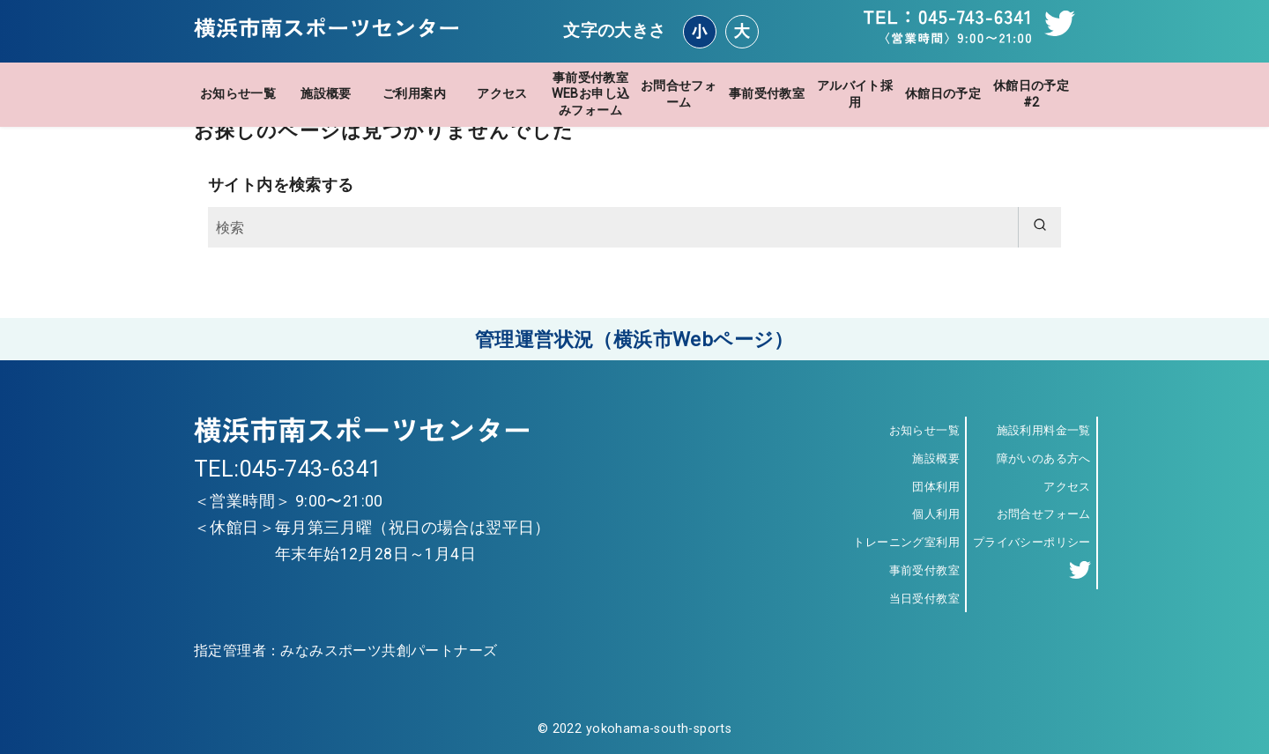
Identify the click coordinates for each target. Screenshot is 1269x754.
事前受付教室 (767, 93)
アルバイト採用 (855, 94)
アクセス (502, 93)
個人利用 (936, 514)
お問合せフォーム (678, 94)
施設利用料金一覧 (1044, 430)
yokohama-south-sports (658, 728)
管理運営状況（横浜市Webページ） (634, 339)
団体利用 (936, 486)
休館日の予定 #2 (1031, 94)
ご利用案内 (414, 93)
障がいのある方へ (1044, 458)
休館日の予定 (943, 93)
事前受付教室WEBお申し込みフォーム (591, 94)
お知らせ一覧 (238, 93)
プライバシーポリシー (1032, 542)
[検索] (634, 227)
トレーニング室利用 (906, 542)
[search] (1039, 227)
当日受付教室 (924, 598)
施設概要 (326, 93)
